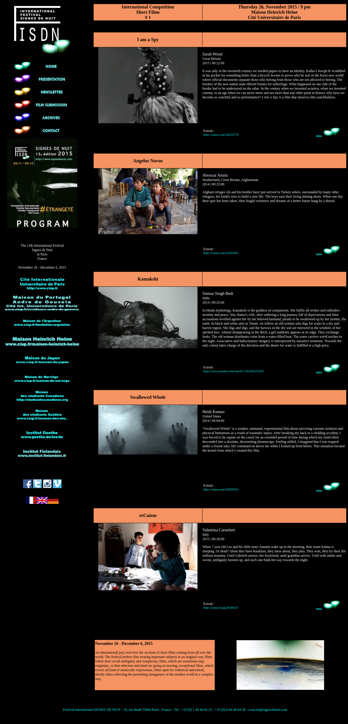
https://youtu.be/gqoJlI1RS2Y (220, 607)
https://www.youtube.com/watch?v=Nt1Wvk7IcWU (233, 371)
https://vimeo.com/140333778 (220, 134)
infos (328, 136)
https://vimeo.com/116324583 (220, 253)
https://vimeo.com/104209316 (220, 489)
